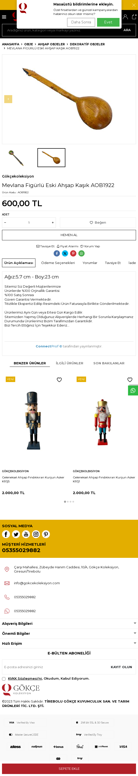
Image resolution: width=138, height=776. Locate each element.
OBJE (28, 44)
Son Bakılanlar (109, 363)
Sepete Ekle (69, 769)
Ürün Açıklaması (18, 263)
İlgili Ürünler (69, 363)
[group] (69, 99)
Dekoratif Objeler (87, 44)
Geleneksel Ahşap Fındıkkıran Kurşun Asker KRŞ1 (104, 479)
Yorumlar (90, 263)
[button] (8, 99)
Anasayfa (10, 44)
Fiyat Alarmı (67, 246)
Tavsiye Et (45, 246)
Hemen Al (69, 235)
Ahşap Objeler (51, 44)
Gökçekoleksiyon (18, 176)
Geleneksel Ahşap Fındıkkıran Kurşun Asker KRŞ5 (33, 479)
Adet (5, 214)
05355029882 (21, 550)
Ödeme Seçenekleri (58, 263)
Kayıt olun (121, 667)
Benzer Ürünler (30, 363)
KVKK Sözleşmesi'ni (25, 678)
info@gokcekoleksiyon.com (37, 583)
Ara (127, 30)
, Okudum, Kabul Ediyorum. (45, 678)
